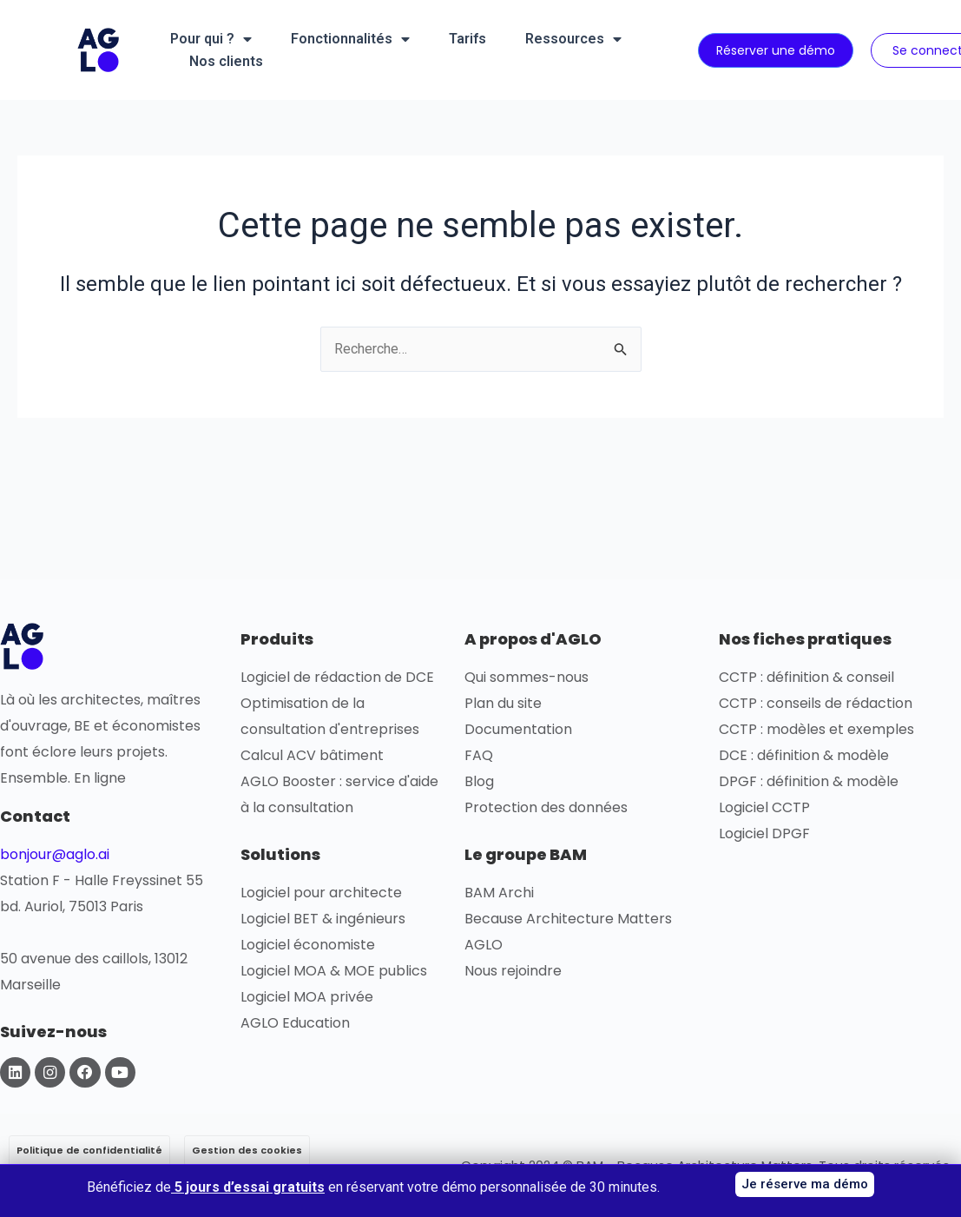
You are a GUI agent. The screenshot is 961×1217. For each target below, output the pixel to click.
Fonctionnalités (350, 39)
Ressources (573, 39)
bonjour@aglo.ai (54, 854)
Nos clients (226, 61)
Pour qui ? (211, 39)
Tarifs (467, 38)
